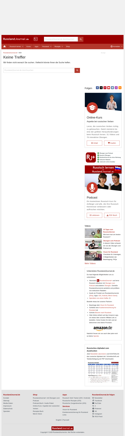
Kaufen (112, 143)
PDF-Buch (112, 215)
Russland (45, 46)
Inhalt (94, 143)
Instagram (97, 414)
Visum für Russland (107, 305)
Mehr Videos (90, 263)
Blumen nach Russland (103, 312)
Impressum (7, 406)
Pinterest (96, 408)
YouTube (96, 403)
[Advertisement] (62, 17)
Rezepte (57, 46)
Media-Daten (8, 403)
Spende (96, 336)
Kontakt (6, 398)
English (58, 420)
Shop (68, 46)
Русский (66, 420)
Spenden (6, 411)
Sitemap (6, 401)
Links (64, 415)
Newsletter (97, 398)
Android (104, 295)
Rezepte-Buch (38, 411)
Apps (36, 46)
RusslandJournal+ (106, 280)
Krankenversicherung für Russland (75, 412)
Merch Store (112, 295)
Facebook (97, 401)
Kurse (28, 46)
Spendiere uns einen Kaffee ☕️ (100, 298)
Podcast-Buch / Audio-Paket (43, 403)
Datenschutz (8, 408)
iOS (100, 295)
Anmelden (115, 46)
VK (94, 411)
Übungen (107, 285)
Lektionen (94, 215)
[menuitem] (4, 46)
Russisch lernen (15, 46)
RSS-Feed (97, 416)
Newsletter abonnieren (98, 354)
